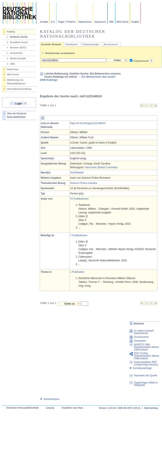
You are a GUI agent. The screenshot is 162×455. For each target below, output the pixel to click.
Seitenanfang (151, 408)
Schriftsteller (77, 172)
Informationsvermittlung (19, 89)
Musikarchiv (72, 44)
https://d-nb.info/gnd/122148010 (88, 123)
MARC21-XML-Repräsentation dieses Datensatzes (146, 347)
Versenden (140, 340)
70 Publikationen (79, 198)
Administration (49, 399)
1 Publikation (77, 271)
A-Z (53, 22)
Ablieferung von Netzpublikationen (16, 82)
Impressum (100, 22)
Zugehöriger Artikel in (146, 384)
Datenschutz (84, 22)
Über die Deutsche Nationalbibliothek (16, 115)
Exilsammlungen (90, 44)
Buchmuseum (111, 44)
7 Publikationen (78, 235)
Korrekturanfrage (140, 368)
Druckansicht (141, 337)
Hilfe (111, 22)
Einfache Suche (18, 37)
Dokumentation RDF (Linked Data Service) (146, 363)
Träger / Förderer (67, 22)
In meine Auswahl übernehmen (144, 332)
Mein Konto (123, 22)
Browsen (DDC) (18, 47)
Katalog (11, 31)
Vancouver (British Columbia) (101, 167)
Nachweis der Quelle (145, 375)
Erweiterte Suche (19, 42)
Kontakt (44, 22)
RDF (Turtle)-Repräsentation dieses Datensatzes (146, 356)
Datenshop (12, 69)
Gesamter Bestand (51, 44)
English (135, 22)
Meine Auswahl (18, 58)
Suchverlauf (16, 53)
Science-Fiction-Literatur (83, 183)
